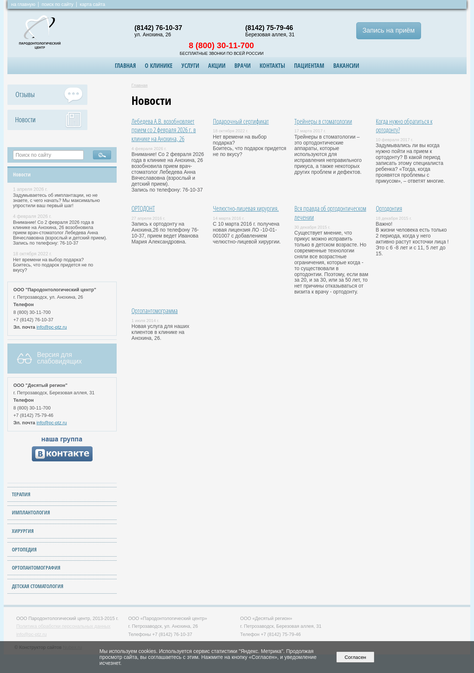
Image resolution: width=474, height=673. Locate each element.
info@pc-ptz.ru (52, 327)
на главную (23, 4)
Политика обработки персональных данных (63, 626)
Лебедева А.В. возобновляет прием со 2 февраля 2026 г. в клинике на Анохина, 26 (163, 129)
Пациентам (309, 66)
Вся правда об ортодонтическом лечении (330, 212)
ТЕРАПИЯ (21, 494)
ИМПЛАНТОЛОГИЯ (31, 512)
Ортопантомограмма (154, 310)
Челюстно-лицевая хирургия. (246, 208)
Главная (125, 66)
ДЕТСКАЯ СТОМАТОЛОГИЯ (37, 586)
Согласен (355, 657)
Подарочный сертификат (241, 121)
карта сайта (92, 4)
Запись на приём (389, 30)
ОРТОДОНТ (143, 208)
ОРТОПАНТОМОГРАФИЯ (36, 567)
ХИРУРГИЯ (23, 530)
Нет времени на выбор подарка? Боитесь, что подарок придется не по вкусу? (53, 265)
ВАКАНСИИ (346, 66)
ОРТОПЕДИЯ (24, 549)
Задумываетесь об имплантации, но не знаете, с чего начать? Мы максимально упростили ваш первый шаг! (56, 200)
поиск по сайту (57, 4)
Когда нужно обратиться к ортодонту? (404, 125)
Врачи (242, 66)
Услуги (190, 66)
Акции (217, 66)
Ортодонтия (389, 208)
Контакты (272, 66)
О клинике (159, 66)
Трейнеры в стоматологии (323, 121)
